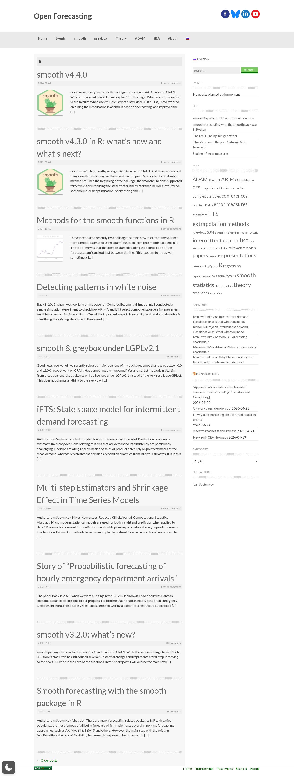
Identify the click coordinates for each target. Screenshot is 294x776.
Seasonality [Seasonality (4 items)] (221, 276)
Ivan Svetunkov (203, 317)
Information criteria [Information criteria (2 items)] (246, 232)
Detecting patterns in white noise (96, 287)
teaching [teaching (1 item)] (228, 286)
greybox (100, 38)
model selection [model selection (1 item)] (220, 248)
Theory (121, 38)
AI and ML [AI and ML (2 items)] (214, 180)
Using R (241, 768)
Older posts (47, 760)
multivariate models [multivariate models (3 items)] (242, 248)
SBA (156, 38)
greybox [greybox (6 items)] (199, 232)
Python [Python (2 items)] (213, 266)
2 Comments (173, 356)
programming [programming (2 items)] (200, 266)
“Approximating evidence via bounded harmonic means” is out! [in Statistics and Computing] (221, 392)
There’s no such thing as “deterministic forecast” (219, 144)
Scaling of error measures (211, 153)
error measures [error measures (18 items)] (231, 204)
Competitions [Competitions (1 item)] (238, 188)
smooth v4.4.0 (62, 74)
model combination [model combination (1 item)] (201, 248)
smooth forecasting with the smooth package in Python (225, 126)
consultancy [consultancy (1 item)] (198, 205)
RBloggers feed (207, 374)
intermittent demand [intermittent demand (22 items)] (216, 240)
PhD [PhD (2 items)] (220, 256)
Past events (225, 768)
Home (42, 38)
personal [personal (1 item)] (213, 256)
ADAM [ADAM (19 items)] (200, 179)
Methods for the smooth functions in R (105, 220)
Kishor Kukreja (203, 327)
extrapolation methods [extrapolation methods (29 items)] (220, 223)
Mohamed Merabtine (208, 347)
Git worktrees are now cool (212, 408)
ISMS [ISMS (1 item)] (251, 241)
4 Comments (173, 711)
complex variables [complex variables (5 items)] (206, 196)
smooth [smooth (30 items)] (246, 275)
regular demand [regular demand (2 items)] (201, 276)
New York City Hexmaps (210, 437)
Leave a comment (171, 83)
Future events (204, 768)
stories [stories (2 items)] (219, 286)
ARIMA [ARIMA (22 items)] (229, 179)
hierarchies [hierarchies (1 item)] (220, 232)
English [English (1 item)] (209, 205)
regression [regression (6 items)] (232, 266)
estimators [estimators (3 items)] (199, 215)
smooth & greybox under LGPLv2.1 (98, 348)
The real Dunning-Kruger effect (215, 136)
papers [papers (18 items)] (200, 255)
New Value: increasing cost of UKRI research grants (224, 417)
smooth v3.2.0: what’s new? (86, 634)
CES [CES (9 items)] (196, 187)
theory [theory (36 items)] (242, 284)
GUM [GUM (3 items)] (210, 232)
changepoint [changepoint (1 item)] (207, 188)
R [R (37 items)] (221, 265)
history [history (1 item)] (230, 232)
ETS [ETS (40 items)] (213, 213)
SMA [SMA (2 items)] (233, 276)
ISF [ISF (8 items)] (245, 240)
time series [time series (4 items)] (200, 293)
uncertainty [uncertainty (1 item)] (215, 293)
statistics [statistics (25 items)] (203, 285)
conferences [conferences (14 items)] (234, 196)
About (173, 38)
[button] (8, 767)
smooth (80, 38)
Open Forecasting (63, 15)
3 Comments (173, 643)
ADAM (140, 38)
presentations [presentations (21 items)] (240, 255)
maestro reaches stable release (214, 431)
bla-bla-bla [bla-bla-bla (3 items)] (246, 180)
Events (60, 38)
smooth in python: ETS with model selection (223, 118)
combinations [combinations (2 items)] (222, 188)
